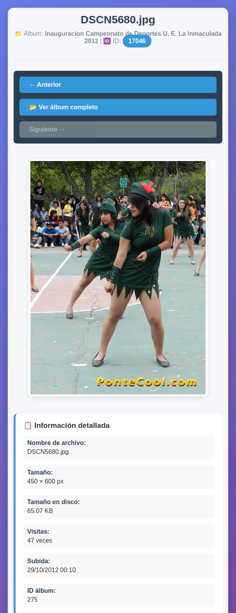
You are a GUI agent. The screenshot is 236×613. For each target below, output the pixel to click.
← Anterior (45, 84)
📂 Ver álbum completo (63, 107)
